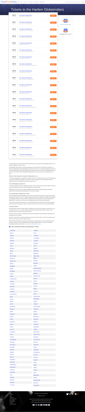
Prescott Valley (37, 306)
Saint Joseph (36, 331)
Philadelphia (36, 298)
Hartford (12, 352)
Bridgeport (12, 266)
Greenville (12, 347)
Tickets (53, 15)
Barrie (11, 253)
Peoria (35, 293)
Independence (13, 364)
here (53, 167)
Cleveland (12, 286)
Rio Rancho (36, 316)
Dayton (11, 299)
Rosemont (36, 324)
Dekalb (11, 301)
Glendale (12, 337)
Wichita (35, 377)
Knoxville (12, 382)
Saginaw (35, 329)
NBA (21, 1)
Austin (11, 245)
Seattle (35, 347)
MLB (24, 1)
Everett (11, 324)
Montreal (36, 260)
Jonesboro (12, 369)
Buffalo (11, 268)
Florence (12, 329)
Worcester (36, 382)
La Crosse (12, 385)
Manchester (36, 250)
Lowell (35, 245)
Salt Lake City (37, 334)
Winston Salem (37, 380)
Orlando (35, 283)
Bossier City (12, 261)
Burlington (12, 271)
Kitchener (12, 379)
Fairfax (11, 326)
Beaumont (12, 258)
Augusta (12, 243)
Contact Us (12, 397)
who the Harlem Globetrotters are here (33, 223)
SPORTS (31, 1)
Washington (36, 375)
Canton (11, 276)
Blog (10, 396)
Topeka (35, 367)
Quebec (35, 311)
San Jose (36, 342)
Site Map (11, 402)
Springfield (36, 349)
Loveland (36, 243)
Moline (35, 258)
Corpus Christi (13, 294)
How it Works (12, 400)
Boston (11, 263)
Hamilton (12, 349)
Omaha (35, 278)
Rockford (36, 321)
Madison (35, 248)
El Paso (11, 316)
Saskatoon (36, 344)
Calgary (11, 273)
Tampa (35, 362)
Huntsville (12, 362)
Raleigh (35, 314)
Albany (11, 233)
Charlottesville (13, 278)
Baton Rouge (13, 255)
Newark (35, 265)
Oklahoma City (37, 275)
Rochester (36, 319)
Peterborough (37, 296)
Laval (35, 233)
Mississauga (36, 255)
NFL (18, 1)
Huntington (12, 359)
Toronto (35, 370)
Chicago (12, 281)
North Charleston (37, 268)
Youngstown (36, 385)
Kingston (12, 377)
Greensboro (12, 344)
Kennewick (12, 372)
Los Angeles (36, 238)
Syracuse (36, 359)
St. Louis (36, 354)
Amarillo (12, 235)
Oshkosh (36, 286)
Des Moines (12, 306)
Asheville (12, 240)
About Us (11, 394)
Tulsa (35, 372)
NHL (27, 1)
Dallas (11, 296)
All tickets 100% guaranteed (65, 24)
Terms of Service (13, 404)
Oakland (35, 273)
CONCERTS (36, 1)
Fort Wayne (12, 331)
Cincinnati (12, 283)
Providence (36, 309)
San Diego (36, 337)
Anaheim (12, 238)
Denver (11, 303)
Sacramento (36, 326)
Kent (11, 374)
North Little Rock (37, 270)
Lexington (36, 235)
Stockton (36, 357)
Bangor (11, 250)
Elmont (11, 319)
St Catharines (37, 352)
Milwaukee (36, 253)
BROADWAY (42, 1)
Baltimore (12, 248)
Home (11, 393)
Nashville (36, 263)
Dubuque (12, 309)
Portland (35, 303)
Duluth (11, 311)
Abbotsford (12, 230)
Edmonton (12, 314)
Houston (12, 357)
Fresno (11, 334)
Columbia (12, 289)
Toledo (35, 365)
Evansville (12, 321)
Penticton (36, 291)
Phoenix (35, 301)
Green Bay (12, 342)
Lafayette (36, 230)
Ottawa (35, 288)
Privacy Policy (12, 401)
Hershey (12, 354)
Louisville (36, 240)
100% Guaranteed (13, 398)
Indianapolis (12, 367)
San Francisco (37, 339)
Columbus (12, 291)
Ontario (35, 281)
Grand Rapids (13, 339)
